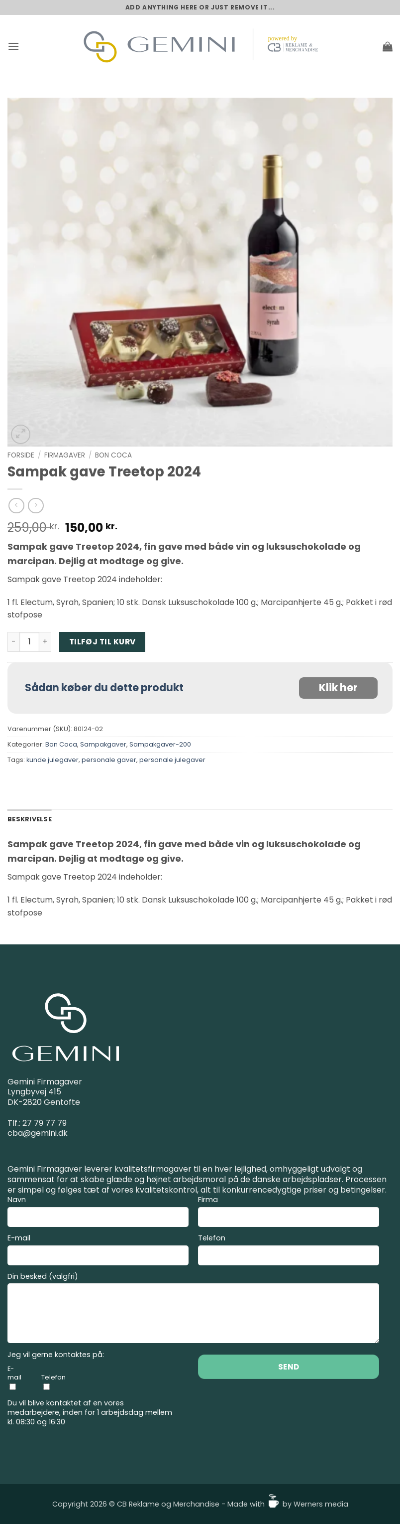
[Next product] (16, 505)
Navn (98, 1212)
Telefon (288, 1251)
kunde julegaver (52, 760)
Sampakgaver (103, 744)
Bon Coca (113, 455)
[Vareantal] (29, 642)
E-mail (98, 1251)
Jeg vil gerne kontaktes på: (55, 1355)
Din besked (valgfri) (193, 1309)
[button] (13, 46)
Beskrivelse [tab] (29, 819)
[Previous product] (35, 505)
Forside (20, 455)
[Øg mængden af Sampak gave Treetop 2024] (45, 642)
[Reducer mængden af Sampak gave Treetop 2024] (13, 642)
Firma (288, 1212)
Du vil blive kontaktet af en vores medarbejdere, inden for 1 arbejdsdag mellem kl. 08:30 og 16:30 (89, 1412)
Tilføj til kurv (102, 641)
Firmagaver (64, 455)
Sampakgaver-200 (160, 744)
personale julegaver (172, 760)
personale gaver (109, 760)
